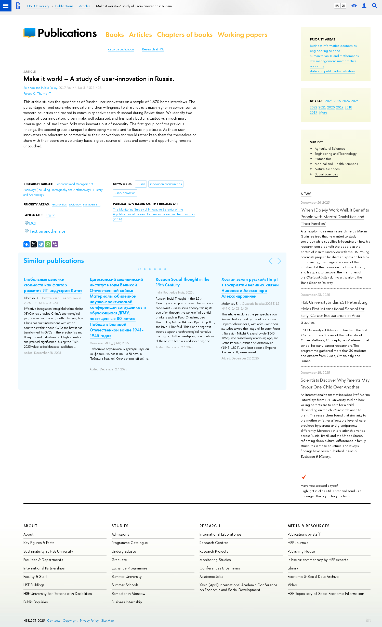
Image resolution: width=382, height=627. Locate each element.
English (50, 215)
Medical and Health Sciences (336, 163)
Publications (67, 32)
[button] (139, 269)
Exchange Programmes (129, 568)
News (306, 194)
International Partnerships (43, 568)
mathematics (346, 61)
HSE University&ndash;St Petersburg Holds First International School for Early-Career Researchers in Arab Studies (334, 312)
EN (343, 5)
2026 (328, 101)
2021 (322, 107)
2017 (313, 112)
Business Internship (127, 602)
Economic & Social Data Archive (313, 576)
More (323, 112)
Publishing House (301, 551)
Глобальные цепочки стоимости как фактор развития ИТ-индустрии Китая (53, 284)
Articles (140, 34)
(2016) (154, 214)
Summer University (127, 576)
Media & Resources (309, 525)
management (326, 61)
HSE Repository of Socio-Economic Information (326, 593)
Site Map (107, 620)
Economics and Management (74, 184)
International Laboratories (220, 534)
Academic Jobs (211, 576)
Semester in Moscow (128, 593)
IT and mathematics (344, 55)
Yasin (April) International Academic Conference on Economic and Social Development (238, 587)
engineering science (325, 50)
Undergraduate (124, 551)
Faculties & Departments (43, 559)
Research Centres (214, 542)
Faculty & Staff (35, 576)
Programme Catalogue (130, 542)
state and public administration (332, 71)
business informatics (324, 45)
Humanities (323, 158)
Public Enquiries (35, 602)
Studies (120, 525)
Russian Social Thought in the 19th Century (182, 282)
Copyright (70, 620)
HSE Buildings (33, 584)
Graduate (119, 559)
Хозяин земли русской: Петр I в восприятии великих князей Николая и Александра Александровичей (250, 287)
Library (293, 568)
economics (348, 45)
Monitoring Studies (215, 559)
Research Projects (214, 551)
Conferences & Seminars (220, 568)
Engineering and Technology (336, 153)
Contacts (53, 620)
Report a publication (121, 49)
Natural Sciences (327, 168)
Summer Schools (125, 584)
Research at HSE (153, 49)
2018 (348, 107)
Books (115, 34)
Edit (368, 619)
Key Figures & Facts (38, 542)
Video (292, 584)
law (312, 61)
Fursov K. (29, 94)
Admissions (120, 534)
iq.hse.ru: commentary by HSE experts (318, 559)
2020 (331, 107)
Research (210, 525)
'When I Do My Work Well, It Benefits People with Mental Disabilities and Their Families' (335, 216)
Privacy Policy (89, 620)
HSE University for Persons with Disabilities (57, 593)
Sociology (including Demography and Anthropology (57, 190)
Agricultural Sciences (330, 148)
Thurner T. (44, 94)
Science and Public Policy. (41, 88)
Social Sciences (326, 174)
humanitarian (319, 55)
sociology (317, 66)
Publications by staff (304, 534)
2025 (337, 101)
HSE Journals (298, 542)
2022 (313, 107)
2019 (340, 107)
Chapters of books (185, 34)
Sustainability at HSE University (48, 551)
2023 (355, 101)
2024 (346, 101)
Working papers (242, 34)
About (30, 525)
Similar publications (53, 260)
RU (337, 5)
